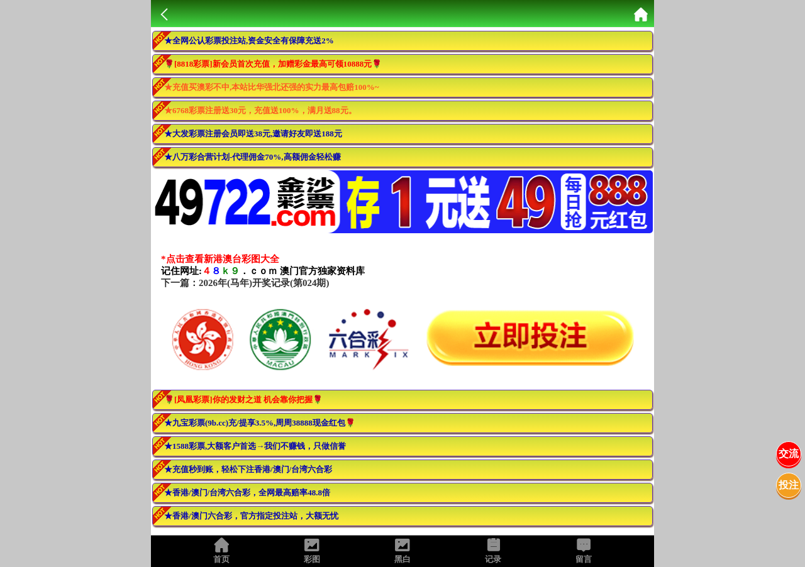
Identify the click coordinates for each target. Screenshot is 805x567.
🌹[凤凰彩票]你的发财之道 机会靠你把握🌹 (243, 399)
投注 (789, 485)
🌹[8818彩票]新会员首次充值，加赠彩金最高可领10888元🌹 (273, 64)
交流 (789, 453)
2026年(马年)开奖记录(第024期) (264, 283)
